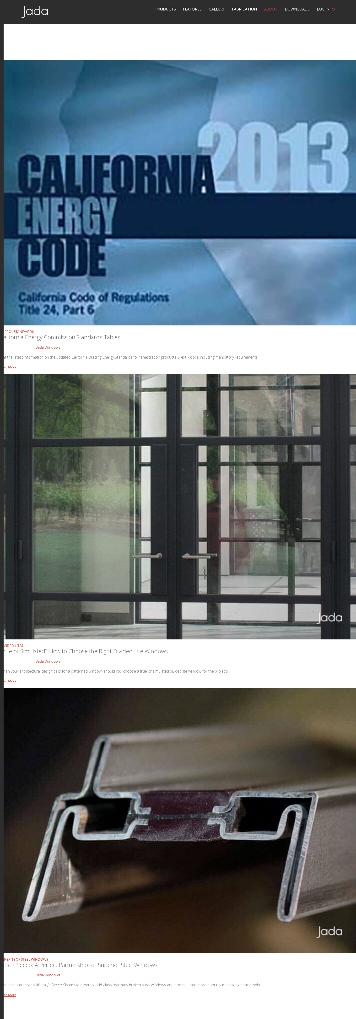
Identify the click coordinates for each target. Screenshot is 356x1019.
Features (192, 9)
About (271, 9)
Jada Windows (48, 347)
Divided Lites (11, 645)
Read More (8, 367)
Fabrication (244, 9)
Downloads (297, 9)
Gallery (217, 9)
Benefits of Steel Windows (24, 959)
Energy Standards (17, 331)
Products (165, 9)
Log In (325, 9)
